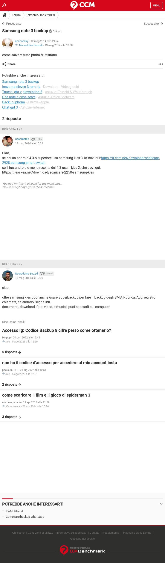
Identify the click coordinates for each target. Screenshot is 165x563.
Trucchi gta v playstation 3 (22, 92)
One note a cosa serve (18, 97)
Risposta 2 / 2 (12, 264)
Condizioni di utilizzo (40, 532)
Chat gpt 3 (10, 107)
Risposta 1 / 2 (12, 129)
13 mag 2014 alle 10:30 (59, 45)
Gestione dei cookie (82, 538)
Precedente (13, 23)
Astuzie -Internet (32, 107)
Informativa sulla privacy (71, 532)
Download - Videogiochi (61, 87)
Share (12, 64)
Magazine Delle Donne (137, 532)
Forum (16, 15)
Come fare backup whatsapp (25, 516)
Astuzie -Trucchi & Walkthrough (68, 92)
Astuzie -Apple (38, 102)
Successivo (151, 23)
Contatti (94, 532)
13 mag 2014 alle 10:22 (29, 143)
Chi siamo (18, 532)
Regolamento (110, 532)
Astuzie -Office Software (56, 97)
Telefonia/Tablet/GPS (40, 15)
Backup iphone (13, 102)
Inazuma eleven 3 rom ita (21, 87)
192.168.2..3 (14, 510)
